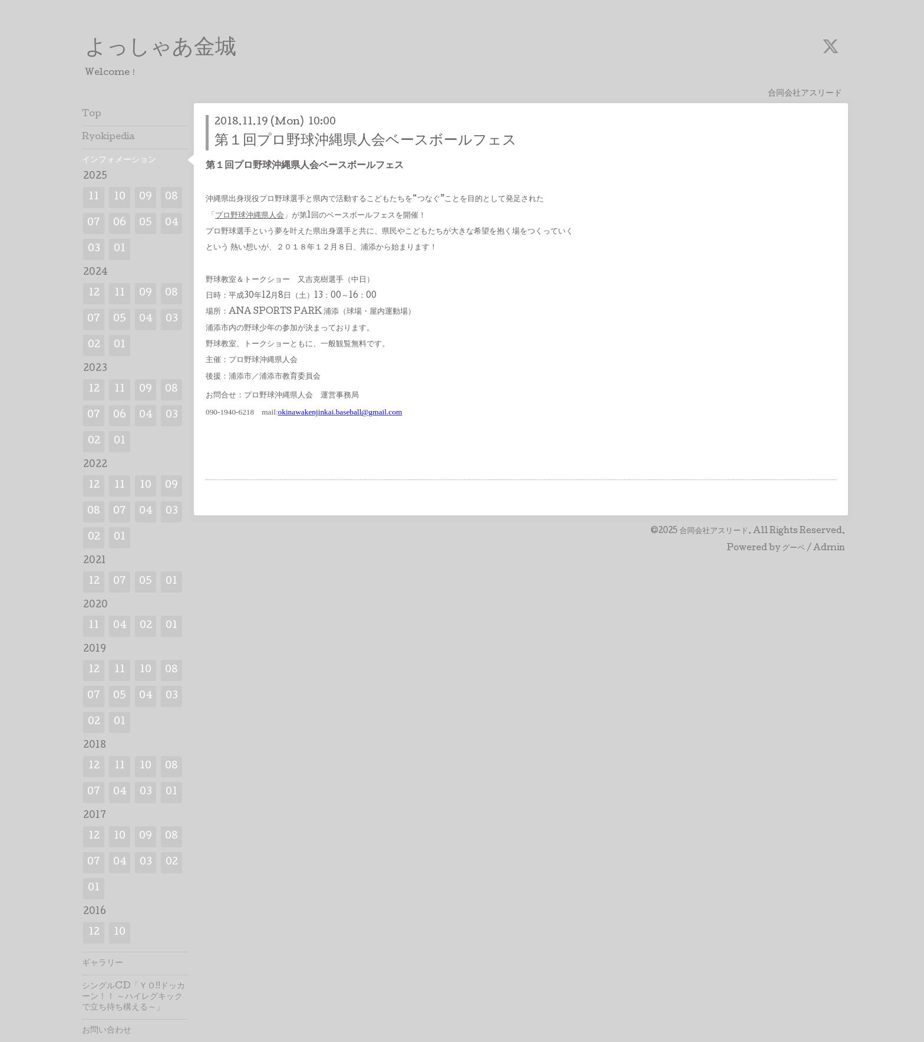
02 (94, 345)
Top (91, 114)
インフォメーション (119, 160)
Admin (829, 548)
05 (145, 223)
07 (93, 223)
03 (94, 249)
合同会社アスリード (713, 531)
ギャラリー (102, 963)
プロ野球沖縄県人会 (249, 216)
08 (171, 197)
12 (94, 293)
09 (145, 197)
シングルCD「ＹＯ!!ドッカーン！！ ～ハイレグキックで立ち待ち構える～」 (133, 997)
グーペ (793, 548)
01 (120, 249)
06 (119, 223)
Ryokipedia (108, 137)
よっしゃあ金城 (160, 49)
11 (93, 197)
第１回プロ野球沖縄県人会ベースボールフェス (365, 141)
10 (120, 197)
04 (172, 223)
